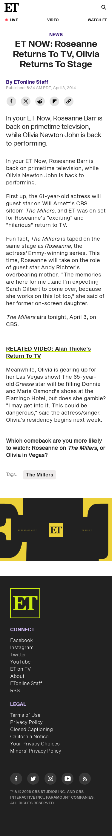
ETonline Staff (26, 683)
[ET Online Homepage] (13, 7)
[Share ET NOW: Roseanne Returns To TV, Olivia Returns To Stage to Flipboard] (54, 102)
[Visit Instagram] (50, 780)
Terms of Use (25, 715)
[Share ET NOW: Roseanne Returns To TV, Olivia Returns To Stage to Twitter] (25, 102)
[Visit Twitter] (33, 780)
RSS (15, 690)
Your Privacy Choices (35, 744)
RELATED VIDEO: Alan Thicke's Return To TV (48, 352)
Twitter (18, 654)
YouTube (20, 662)
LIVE (14, 20)
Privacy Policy (26, 722)
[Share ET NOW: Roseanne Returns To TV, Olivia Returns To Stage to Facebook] (11, 102)
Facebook (21, 640)
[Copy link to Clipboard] (68, 102)
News (56, 34)
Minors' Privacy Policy (35, 751)
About (17, 676)
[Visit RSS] (85, 780)
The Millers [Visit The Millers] (39, 475)
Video (53, 20)
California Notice (29, 736)
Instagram (21, 647)
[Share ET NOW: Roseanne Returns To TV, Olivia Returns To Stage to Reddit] (40, 102)
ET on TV (20, 669)
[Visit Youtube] (67, 780)
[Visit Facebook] (16, 780)
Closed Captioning (31, 729)
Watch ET (97, 20)
